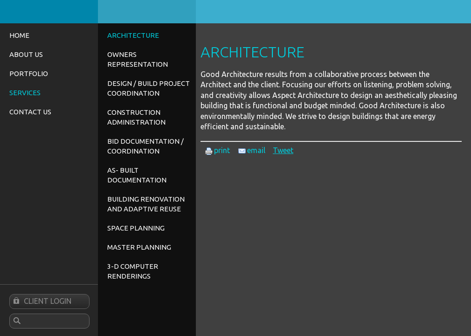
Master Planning (139, 247)
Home (19, 35)
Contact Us (30, 112)
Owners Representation (137, 59)
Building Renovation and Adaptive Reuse (146, 204)
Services (25, 93)
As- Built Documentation (136, 175)
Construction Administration (136, 117)
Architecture (133, 35)
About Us (26, 54)
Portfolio (28, 73)
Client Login (40, 301)
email (251, 150)
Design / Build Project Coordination (148, 88)
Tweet (283, 150)
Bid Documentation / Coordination (145, 146)
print (217, 150)
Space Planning (136, 228)
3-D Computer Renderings (132, 271)
